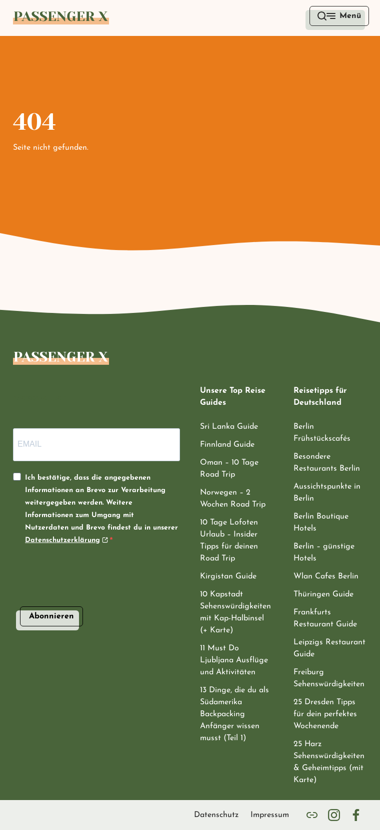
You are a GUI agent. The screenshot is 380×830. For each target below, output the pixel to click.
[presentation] (89, 589)
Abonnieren (51, 612)
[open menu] (339, 16)
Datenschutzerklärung (62, 536)
